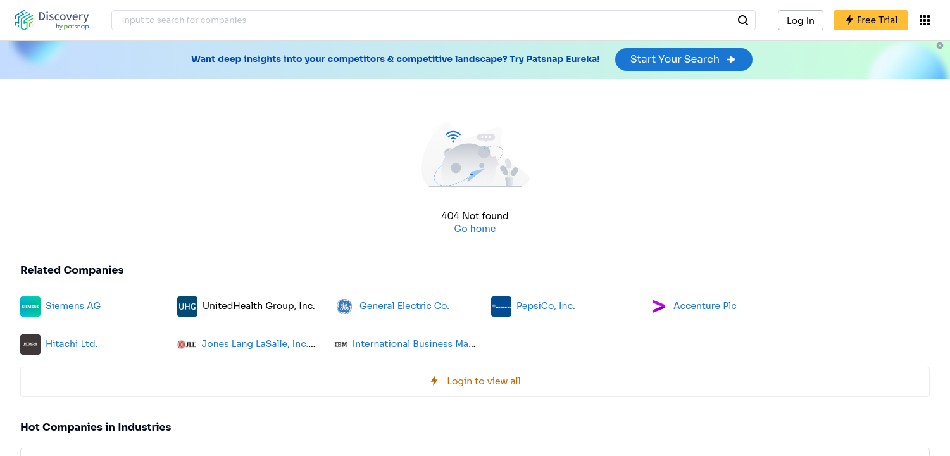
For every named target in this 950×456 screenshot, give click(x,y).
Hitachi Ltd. (71, 344)
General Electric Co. (404, 306)
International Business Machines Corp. (439, 344)
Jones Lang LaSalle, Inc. (254, 344)
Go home (475, 228)
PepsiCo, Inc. (545, 306)
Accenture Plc (705, 306)
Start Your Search (683, 59)
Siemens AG (73, 306)
